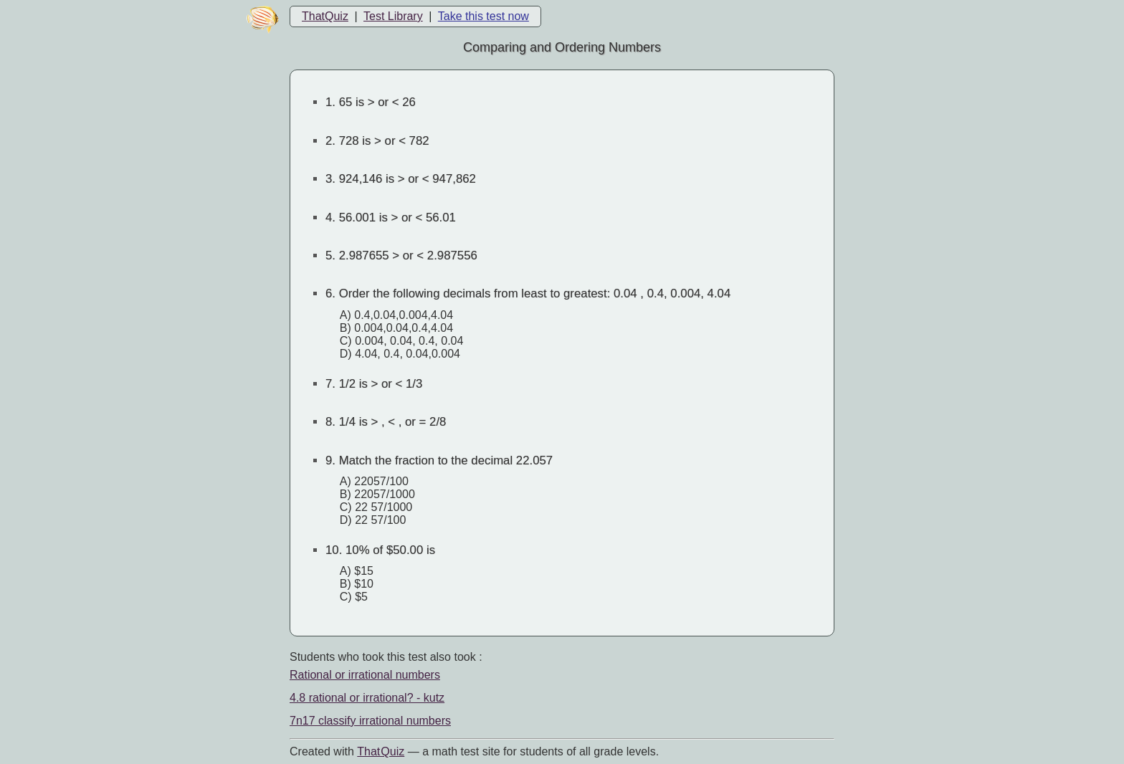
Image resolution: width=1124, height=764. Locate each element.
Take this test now (483, 16)
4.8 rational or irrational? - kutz (367, 698)
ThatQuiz (325, 16)
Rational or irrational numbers (365, 675)
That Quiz (380, 751)
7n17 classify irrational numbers (370, 721)
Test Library (393, 16)
